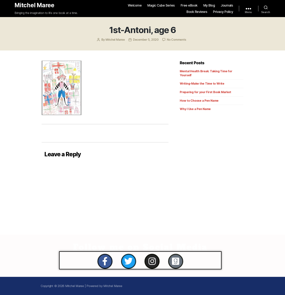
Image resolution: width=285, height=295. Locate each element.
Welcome (135, 5)
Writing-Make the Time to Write (202, 83)
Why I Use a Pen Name (195, 109)
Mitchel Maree (34, 5)
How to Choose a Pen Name (199, 100)
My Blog (209, 5)
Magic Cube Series (161, 5)
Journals (227, 5)
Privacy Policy (223, 12)
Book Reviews (196, 12)
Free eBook (189, 5)
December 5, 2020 (146, 39)
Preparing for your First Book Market (205, 92)
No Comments (176, 39)
